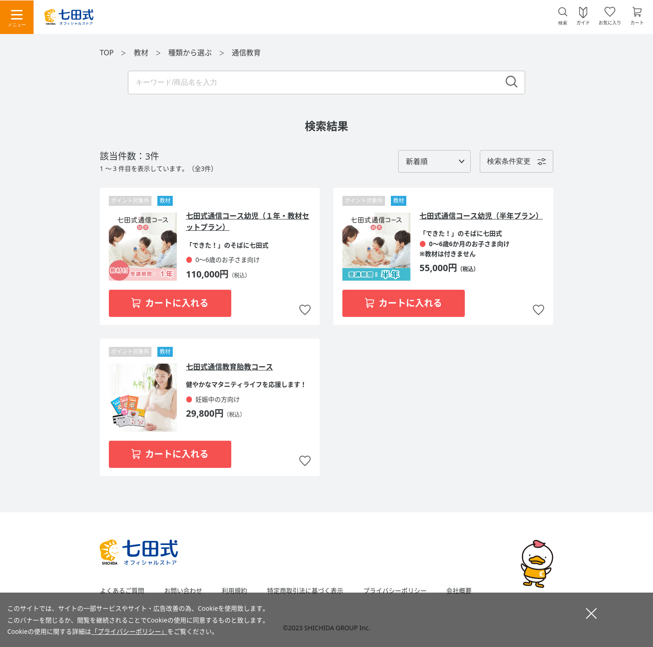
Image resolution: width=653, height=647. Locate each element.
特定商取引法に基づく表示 (305, 591)
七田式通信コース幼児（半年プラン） (481, 216)
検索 (562, 22)
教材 (142, 53)
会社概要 (459, 591)
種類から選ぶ (191, 53)
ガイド (583, 22)
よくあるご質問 (122, 591)
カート (637, 22)
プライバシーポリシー (395, 591)
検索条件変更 (509, 161)
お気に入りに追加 (305, 310)
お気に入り (610, 22)
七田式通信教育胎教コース (229, 367)
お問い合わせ (183, 591)
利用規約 (234, 591)
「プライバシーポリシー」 (129, 631)
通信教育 (246, 53)
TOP (107, 53)
